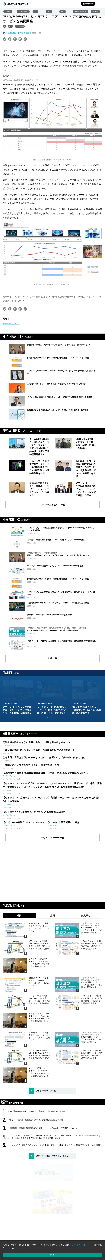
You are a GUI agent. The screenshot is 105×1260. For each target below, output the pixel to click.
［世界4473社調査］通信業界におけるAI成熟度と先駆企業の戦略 (35, 1150)
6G (49, 11)
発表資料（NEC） (11, 323)
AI (35, 11)
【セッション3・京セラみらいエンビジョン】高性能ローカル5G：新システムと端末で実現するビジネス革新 (54, 1176)
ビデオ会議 (20, 26)
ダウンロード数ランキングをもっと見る (52, 1186)
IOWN (7, 11)
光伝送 (95, 11)
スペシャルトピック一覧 (52, 505)
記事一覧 (52, 689)
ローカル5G (23, 11)
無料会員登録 (88, 4)
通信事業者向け (80, 11)
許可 (52, 1255)
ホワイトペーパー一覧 (52, 868)
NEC (10, 26)
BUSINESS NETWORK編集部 (19, 33)
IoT (62, 11)
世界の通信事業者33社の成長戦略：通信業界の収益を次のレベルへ (36, 1142)
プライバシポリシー (82, 1245)
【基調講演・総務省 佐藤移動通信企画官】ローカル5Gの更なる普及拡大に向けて (43, 1159)
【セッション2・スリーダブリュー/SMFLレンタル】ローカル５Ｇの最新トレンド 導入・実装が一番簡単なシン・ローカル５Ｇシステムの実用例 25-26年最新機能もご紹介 (55, 1167)
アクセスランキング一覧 (46, 1121)
